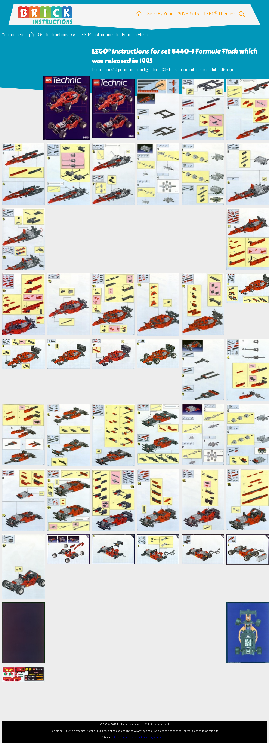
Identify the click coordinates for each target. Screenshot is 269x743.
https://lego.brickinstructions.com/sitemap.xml (140, 737)
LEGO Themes (219, 13)
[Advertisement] (136, 239)
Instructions (57, 35)
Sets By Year (160, 13)
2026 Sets (188, 13)
